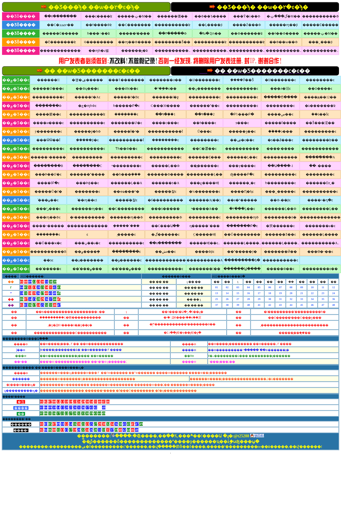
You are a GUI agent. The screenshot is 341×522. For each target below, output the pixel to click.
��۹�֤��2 (205, 114)
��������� (204, 269)
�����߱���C (87, 166)
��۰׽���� (320, 166)
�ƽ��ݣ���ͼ (280, 140)
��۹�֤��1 (165, 114)
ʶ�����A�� (204, 209)
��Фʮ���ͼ (87, 88)
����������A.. (320, 243)
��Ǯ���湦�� (320, 123)
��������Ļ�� (204, 174)
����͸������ (320, 260)
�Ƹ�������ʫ (60, 42)
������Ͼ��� (204, 157)
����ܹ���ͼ (126, 114)
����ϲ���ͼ (165, 123)
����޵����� (87, 157)
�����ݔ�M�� (134, 16)
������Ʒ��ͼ (280, 234)
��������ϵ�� (320, 269)
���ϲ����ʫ (98, 16)
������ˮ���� (87, 174)
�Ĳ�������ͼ (204, 80)
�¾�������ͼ (204, 191)
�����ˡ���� (134, 33)
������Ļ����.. (242, 243)
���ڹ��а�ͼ (87, 243)
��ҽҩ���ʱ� (126, 191)
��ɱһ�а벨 (99, 50)
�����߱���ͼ (126, 251)
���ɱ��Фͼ (48, 217)
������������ (60, 50)
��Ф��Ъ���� (210, 16)
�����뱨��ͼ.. (204, 243)
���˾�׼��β (320, 42)
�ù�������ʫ (320, 106)
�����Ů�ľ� (48, 191)
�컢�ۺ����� (87, 80)
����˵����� (48, 226)
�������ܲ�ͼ (165, 140)
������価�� (172, 16)
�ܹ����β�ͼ (87, 140)
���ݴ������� (126, 80)
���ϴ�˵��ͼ (320, 251)
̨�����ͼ (126, 234)
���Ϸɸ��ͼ (87, 183)
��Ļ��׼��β (210, 25)
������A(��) (204, 200)
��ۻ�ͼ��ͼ (242, 140)
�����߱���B (48, 166)
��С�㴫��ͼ (204, 148)
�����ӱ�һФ (87, 131)
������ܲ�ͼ (48, 234)
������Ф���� (165, 174)
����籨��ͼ (48, 114)
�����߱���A (320, 157)
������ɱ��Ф (126, 217)
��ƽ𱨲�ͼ (48, 260)
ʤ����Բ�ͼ (242, 174)
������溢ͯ (48, 80)
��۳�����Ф (173, 33)
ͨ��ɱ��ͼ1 (87, 200)
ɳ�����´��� (204, 226)
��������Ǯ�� (172, 42)
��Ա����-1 (280, 166)
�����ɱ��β (283, 25)
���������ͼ (242, 88)
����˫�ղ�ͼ (320, 200)
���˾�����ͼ (280, 191)
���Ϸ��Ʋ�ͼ (48, 174)
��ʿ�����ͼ (48, 269)
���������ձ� (242, 260)
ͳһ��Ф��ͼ (126, 148)
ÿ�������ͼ (48, 131)
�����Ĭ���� (280, 123)
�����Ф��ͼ (280, 269)
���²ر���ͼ (48, 209)
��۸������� (165, 243)
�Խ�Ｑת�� (210, 33)
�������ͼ (87, 191)
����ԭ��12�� (320, 97)
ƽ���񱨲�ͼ (242, 123)
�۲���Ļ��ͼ (242, 209)
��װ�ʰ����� (242, 200)
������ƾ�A (165, 183)
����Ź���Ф (247, 25)
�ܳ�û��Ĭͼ (320, 114)
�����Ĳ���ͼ (48, 88)
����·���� (280, 148)
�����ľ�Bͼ (126, 97)
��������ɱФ (242, 217)
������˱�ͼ (242, 183)
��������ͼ (320, 80)
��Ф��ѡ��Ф (283, 42)
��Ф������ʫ (247, 33)
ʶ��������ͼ (126, 166)
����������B (48, 251)
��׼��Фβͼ (204, 251)
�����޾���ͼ (320, 174)
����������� (165, 148)
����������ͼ (87, 123)
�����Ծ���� (280, 97)
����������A (205, 260)
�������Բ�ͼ (242, 226)
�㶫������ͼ (280, 226)
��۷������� (60, 16)
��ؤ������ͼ (126, 260)
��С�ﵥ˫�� (60, 25)
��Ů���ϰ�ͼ (48, 243)
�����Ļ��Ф (165, 166)
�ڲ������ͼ (165, 234)
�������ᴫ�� (165, 80)
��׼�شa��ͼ (165, 251)
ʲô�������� (98, 42)
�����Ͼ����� (321, 25)
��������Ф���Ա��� (25, 338)
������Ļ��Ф (280, 209)
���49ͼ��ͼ (126, 88)
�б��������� (165, 200)
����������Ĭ (165, 131)
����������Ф (320, 16)
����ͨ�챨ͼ (165, 191)
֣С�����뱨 (204, 234)
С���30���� (165, 106)
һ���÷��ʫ (98, 33)
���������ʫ (210, 42)
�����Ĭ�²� (126, 131)
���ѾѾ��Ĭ (48, 140)
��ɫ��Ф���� (283, 33)
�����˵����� (48, 157)
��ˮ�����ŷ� (242, 251)
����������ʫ (172, 25)
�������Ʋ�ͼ (126, 123)
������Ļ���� (320, 234)
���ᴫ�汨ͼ (280, 88)
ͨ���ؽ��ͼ (48, 200)
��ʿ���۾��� (87, 269)
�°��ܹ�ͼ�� (165, 88)
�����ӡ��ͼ (242, 131)
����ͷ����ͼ (48, 123)
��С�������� (126, 209)
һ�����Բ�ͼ (126, 106)
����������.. (172, 50)
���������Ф (165, 217)
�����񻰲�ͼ (87, 234)
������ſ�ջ (165, 97)
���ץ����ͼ (242, 166)
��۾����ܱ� (87, 251)
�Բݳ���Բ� (242, 114)
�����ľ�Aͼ (87, 97)
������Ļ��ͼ (242, 157)
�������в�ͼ (320, 226)
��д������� (87, 260)
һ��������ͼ (280, 183)
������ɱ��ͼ (87, 209)
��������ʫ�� (320, 140)
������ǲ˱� (320, 183)
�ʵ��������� (87, 217)
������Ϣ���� (242, 269)
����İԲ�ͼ (48, 183)
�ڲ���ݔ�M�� (283, 16)
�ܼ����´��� (126, 226)
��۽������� (204, 88)
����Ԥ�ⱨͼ (242, 191)
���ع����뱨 (204, 183)
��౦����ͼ (320, 88)
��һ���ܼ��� (126, 174)
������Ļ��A (126, 183)
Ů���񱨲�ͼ (205, 131)
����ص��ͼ (280, 114)
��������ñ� (280, 217)
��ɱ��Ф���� (134, 42)
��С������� (134, 25)
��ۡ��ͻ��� (280, 131)
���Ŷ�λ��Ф (246, 16)
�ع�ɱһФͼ (87, 106)
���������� (242, 148)
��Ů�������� (242, 234)
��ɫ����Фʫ (99, 25)
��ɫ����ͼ (204, 123)
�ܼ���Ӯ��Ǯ (242, 80)
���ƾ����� (165, 209)
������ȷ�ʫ (134, 50)
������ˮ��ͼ (205, 106)
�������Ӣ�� (280, 251)
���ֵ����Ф (48, 106)
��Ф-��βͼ (280, 200)
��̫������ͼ (204, 166)
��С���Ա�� (165, 226)
